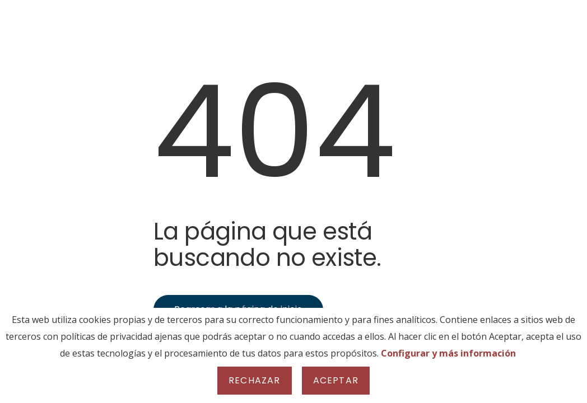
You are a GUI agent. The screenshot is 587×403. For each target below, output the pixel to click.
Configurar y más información (448, 353)
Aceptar (335, 380)
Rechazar (255, 380)
